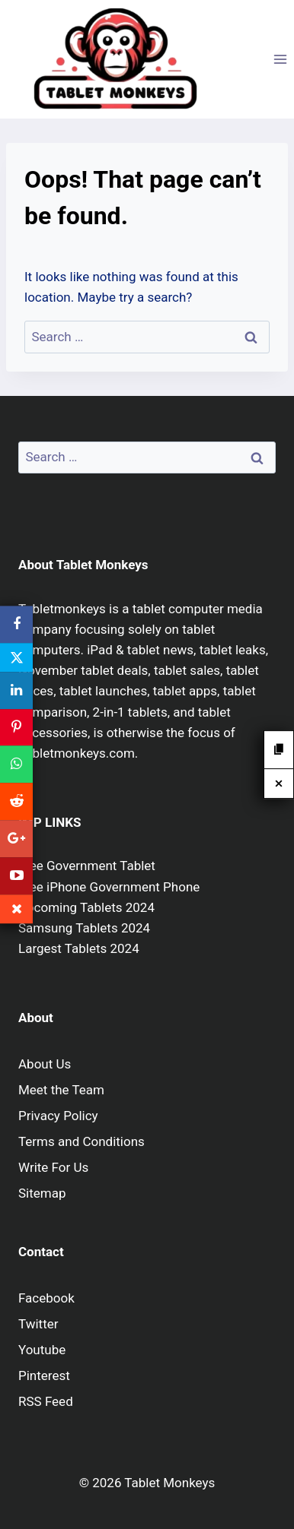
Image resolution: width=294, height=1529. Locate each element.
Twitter (38, 1323)
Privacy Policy (58, 1115)
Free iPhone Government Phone (109, 886)
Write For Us (53, 1167)
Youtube (42, 1349)
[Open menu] (280, 59)
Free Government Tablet (86, 865)
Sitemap (42, 1193)
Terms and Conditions (81, 1141)
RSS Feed (45, 1401)
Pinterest (44, 1375)
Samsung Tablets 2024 (84, 927)
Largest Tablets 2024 (78, 948)
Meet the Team (61, 1089)
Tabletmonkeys (62, 608)
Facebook (46, 1298)
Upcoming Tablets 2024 (86, 907)
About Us (44, 1064)
